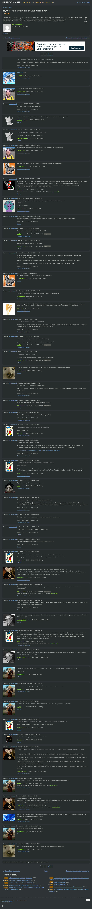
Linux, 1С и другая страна (12, 38)
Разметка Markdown (22, 900)
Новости (25, 2)
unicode (7, 13)
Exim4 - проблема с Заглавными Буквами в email (68, 887)
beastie (19, 91)
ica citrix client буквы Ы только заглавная (21, 882)
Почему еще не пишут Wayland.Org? (76, 38)
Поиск (52, 2)
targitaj (19, 674)
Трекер (47, 2)
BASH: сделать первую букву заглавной (20, 878)
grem (18, 371)
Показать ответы (21, 67)
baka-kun (19, 120)
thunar (18, 486)
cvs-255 (14, 24)
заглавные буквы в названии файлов (20, 880)
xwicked (19, 819)
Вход (88, 2)
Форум (42, 2)
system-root (20, 577)
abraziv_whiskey (21, 620)
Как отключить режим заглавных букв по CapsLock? (24, 885)
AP (17, 208)
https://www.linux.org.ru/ (7, 902)
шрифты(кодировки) (59, 882)
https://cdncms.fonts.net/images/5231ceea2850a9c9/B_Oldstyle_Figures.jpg (38, 450)
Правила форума (12, 900)
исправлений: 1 (55, 191)
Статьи (37, 2)
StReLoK (19, 75)
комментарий (13, 104)
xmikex (19, 296)
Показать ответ (21, 78)
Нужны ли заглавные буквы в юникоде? (26, 10)
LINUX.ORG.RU (11, 2)
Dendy (18, 433)
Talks (10, 7)
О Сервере (4, 900)
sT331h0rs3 (20, 166)
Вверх (88, 900)
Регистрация (81, 2)
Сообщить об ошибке (7, 901)
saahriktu (20, 72)
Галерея (31, 2)
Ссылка (5, 33)
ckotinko (19, 740)
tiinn (18, 308)
